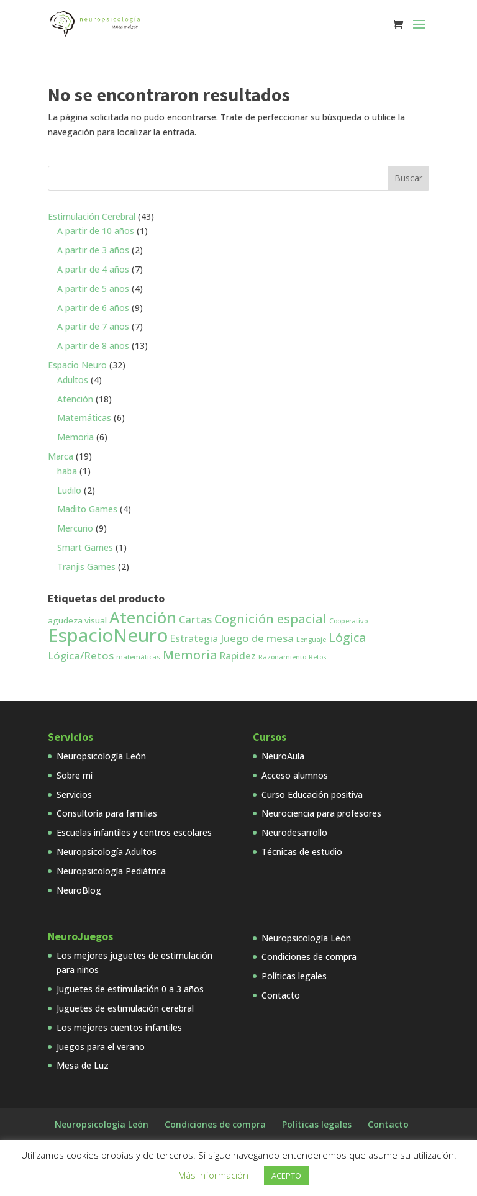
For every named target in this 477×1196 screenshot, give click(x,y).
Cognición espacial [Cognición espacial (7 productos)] (270, 618)
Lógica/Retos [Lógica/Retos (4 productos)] (81, 655)
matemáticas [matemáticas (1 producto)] (138, 657)
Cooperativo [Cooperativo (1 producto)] (348, 621)
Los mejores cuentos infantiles (119, 1027)
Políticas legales (294, 976)
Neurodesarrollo (294, 832)
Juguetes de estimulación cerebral (125, 1008)
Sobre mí (75, 775)
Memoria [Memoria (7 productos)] (190, 654)
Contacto (280, 995)
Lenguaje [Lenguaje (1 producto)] (311, 639)
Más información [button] (213, 1175)
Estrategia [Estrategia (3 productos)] (194, 638)
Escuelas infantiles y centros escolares (134, 832)
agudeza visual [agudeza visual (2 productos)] (77, 620)
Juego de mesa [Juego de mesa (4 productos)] (257, 638)
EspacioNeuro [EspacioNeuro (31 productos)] (108, 635)
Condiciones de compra (309, 957)
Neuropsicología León (101, 756)
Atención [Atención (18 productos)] (142, 617)
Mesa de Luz (83, 1065)
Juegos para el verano (101, 1047)
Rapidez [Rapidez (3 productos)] (238, 656)
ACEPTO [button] (286, 1175)
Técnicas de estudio (301, 852)
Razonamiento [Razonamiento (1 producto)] (282, 657)
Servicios (74, 794)
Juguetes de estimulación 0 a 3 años (130, 989)
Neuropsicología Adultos (107, 852)
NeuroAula (282, 756)
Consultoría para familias (107, 813)
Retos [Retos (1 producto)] (318, 657)
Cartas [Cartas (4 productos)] (195, 619)
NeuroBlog (79, 890)
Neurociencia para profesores (321, 813)
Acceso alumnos (294, 775)
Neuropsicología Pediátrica (111, 871)
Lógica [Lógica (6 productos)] (347, 638)
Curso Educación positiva (312, 794)
